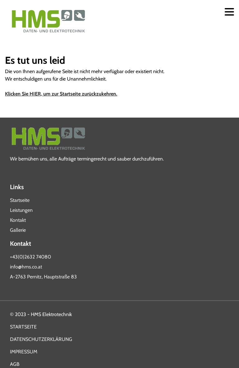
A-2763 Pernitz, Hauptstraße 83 (43, 277)
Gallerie (18, 230)
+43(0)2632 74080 (30, 257)
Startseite (20, 200)
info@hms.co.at (26, 267)
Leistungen (21, 210)
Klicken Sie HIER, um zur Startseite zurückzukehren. (61, 94)
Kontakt (18, 220)
